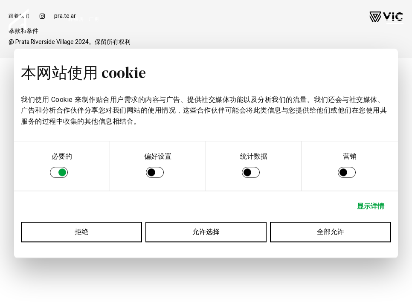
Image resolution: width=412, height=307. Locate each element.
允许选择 (206, 232)
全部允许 (330, 232)
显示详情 (370, 207)
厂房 (94, 19)
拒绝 (81, 232)
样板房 (76, 19)
